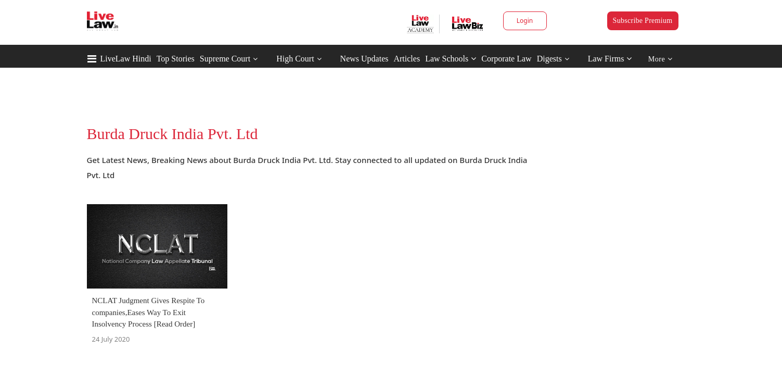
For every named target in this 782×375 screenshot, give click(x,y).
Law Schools (450, 58)
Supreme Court (225, 58)
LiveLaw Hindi (125, 58)
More (660, 59)
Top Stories (176, 58)
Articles (406, 58)
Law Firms (610, 58)
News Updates (364, 58)
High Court (295, 58)
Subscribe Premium (643, 20)
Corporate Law (506, 58)
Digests (549, 58)
